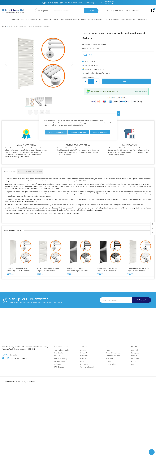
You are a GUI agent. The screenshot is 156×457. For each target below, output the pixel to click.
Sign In (127, 10)
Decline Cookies (100, 132)
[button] (6, 63)
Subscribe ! (141, 300)
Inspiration (135, 359)
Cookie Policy (79, 125)
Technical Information (87, 367)
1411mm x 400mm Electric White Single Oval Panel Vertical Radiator (19, 270)
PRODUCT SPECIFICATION (26, 172)
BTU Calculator (59, 367)
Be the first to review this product (94, 44)
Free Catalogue (59, 353)
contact (152, 233)
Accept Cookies (56, 132)
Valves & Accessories (95, 19)
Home (4, 26)
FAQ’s (108, 350)
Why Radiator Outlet (61, 350)
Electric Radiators (111, 19)
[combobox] (66, 10)
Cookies (108, 361)
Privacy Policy (111, 364)
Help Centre (84, 356)
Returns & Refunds (113, 356)
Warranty (109, 359)
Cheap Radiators (79, 19)
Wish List (119, 10)
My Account (84, 359)
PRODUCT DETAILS (10, 172)
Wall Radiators (66, 19)
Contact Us (83, 353)
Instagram (135, 353)
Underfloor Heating (127, 19)
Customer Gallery (60, 359)
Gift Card (57, 364)
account (152, 224)
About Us (83, 350)
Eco (132, 364)
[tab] (10, 171)
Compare (136, 10)
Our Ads (134, 361)
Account (109, 10)
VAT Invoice (84, 364)
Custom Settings (78, 132)
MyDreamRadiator (61, 361)
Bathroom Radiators (51, 19)
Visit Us (57, 356)
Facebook (134, 350)
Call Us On (13, 355)
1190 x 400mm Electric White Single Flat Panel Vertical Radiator (138, 270)
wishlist (152, 228)
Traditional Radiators (33, 19)
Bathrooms (141, 19)
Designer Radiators (16, 19)
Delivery (82, 361)
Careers (134, 356)
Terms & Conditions (113, 353)
